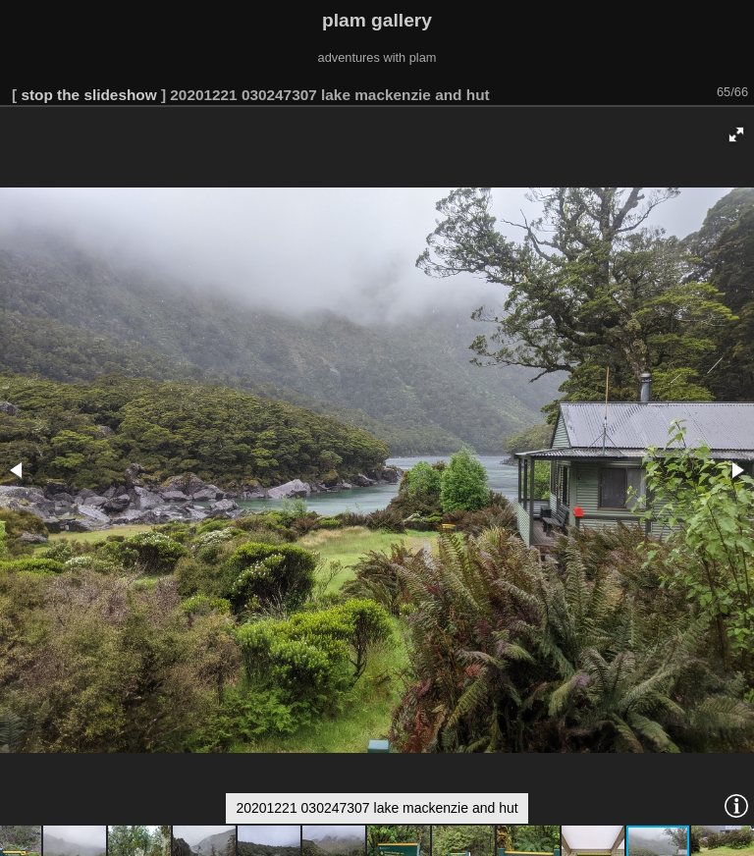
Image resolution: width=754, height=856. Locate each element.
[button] (736, 134)
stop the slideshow (88, 94)
